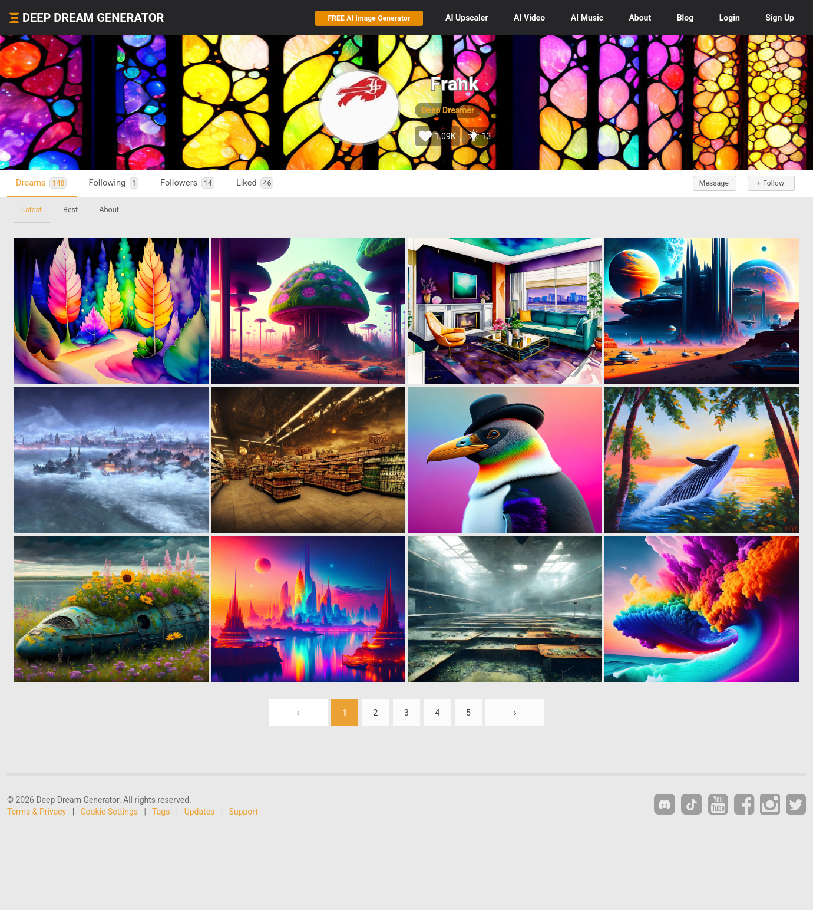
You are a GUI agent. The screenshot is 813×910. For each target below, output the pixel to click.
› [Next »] (515, 712)
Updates (199, 811)
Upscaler (466, 17)
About (640, 17)
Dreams (41, 183)
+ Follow (770, 183)
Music (587, 17)
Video (529, 17)
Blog (685, 17)
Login (729, 17)
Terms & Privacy (36, 811)
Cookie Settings (109, 811)
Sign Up (779, 17)
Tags (161, 811)
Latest (31, 209)
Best (70, 209)
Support (243, 811)
